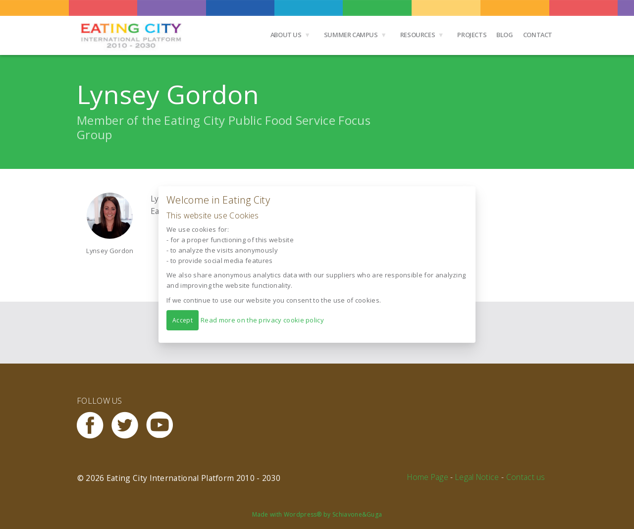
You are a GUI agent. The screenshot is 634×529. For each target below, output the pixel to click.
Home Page (427, 477)
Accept (182, 320)
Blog (504, 34)
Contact (537, 34)
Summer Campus (351, 34)
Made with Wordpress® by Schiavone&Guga (317, 514)
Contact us (525, 477)
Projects (471, 34)
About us (286, 34)
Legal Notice (477, 477)
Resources (417, 34)
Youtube (163, 425)
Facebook (94, 425)
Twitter (128, 425)
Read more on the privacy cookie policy (262, 320)
